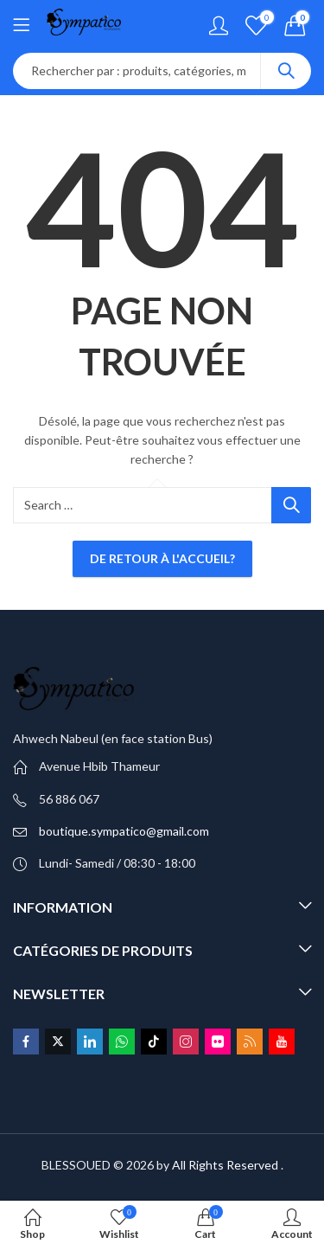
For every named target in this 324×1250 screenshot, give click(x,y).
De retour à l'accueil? (162, 558)
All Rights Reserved (225, 1164)
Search (286, 71)
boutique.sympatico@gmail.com (124, 831)
